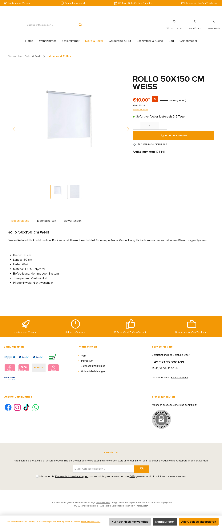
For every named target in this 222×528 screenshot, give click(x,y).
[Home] (29, 45)
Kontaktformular (179, 377)
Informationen (87, 346)
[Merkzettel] (174, 27)
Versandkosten (103, 502)
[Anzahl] (149, 130)
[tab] (20, 224)
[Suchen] (80, 27)
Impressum (87, 360)
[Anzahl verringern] (136, 130)
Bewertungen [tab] (73, 225)
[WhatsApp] (35, 407)
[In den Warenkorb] (173, 140)
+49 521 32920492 (168, 362)
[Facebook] (8, 407)
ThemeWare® (141, 505)
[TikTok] (26, 407)
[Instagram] (17, 407)
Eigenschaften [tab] (46, 225)
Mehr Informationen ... (90, 521)
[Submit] (141, 469)
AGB (83, 355)
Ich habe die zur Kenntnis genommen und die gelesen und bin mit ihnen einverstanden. (112, 476)
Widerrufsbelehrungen (93, 371)
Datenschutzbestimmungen (71, 476)
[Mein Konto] (195, 27)
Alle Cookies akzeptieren (198, 522)
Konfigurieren (165, 522)
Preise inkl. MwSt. (140, 113)
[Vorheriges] (14, 133)
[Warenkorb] (212, 27)
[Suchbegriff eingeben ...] (40, 27)
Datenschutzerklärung (93, 366)
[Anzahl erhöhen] (163, 130)
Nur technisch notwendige (129, 522)
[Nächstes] (128, 133)
